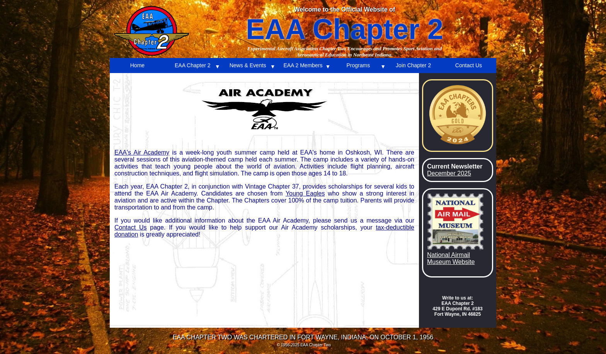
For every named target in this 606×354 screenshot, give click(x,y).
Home (137, 65)
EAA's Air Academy (141, 152)
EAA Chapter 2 (193, 65)
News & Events (248, 65)
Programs (358, 65)
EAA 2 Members (302, 65)
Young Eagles (305, 193)
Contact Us (468, 65)
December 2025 (449, 173)
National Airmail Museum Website (451, 258)
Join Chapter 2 (413, 65)
